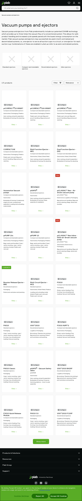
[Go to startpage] (6, 3)
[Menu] (79, 2)
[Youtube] (41, 483)
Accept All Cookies (59, 496)
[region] (41, 493)
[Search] (77, 8)
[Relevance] (72, 83)
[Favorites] (69, 2)
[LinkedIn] (46, 483)
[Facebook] (36, 483)
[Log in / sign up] (74, 2)
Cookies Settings (21, 496)
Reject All (40, 496)
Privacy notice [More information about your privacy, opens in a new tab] (45, 490)
